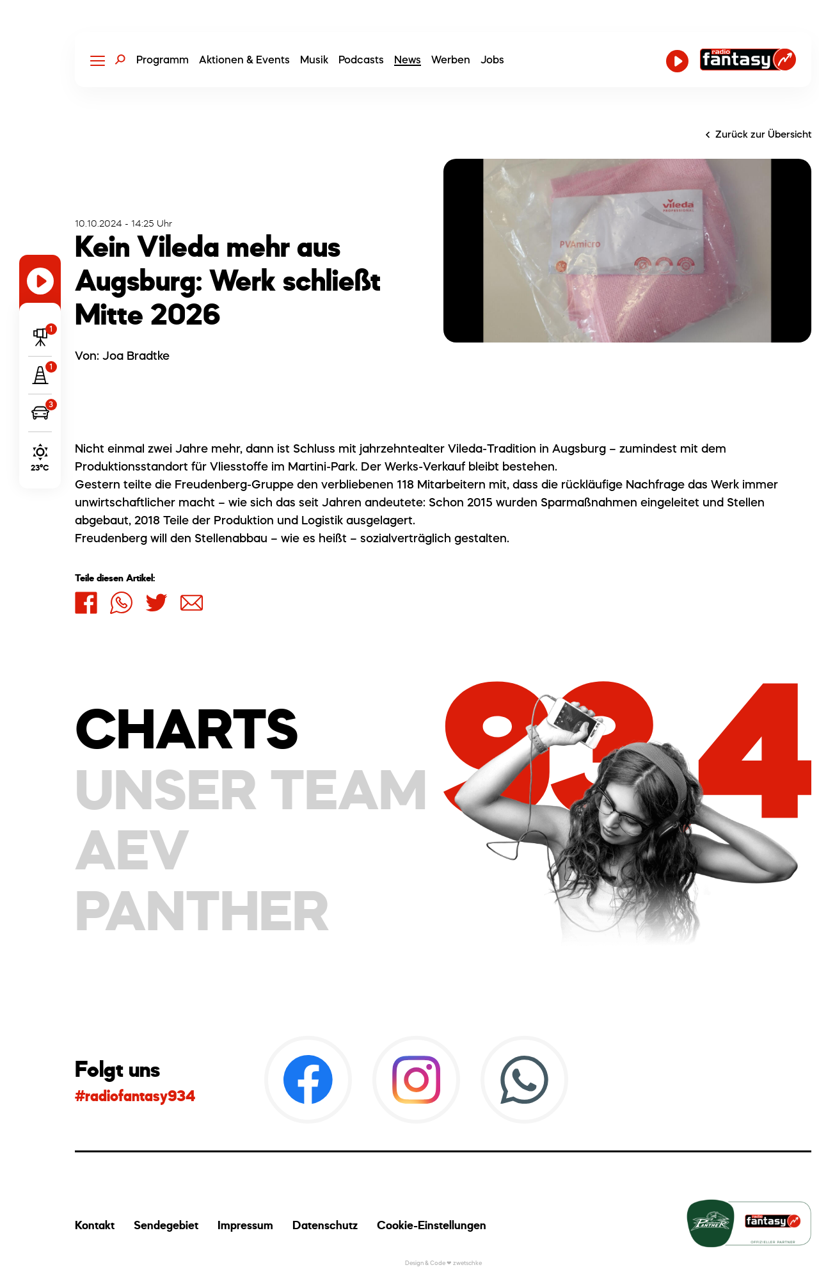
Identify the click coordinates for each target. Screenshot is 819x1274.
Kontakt (95, 1225)
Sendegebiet (166, 1225)
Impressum (245, 1225)
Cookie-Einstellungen (431, 1225)
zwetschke (467, 1263)
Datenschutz (325, 1225)
